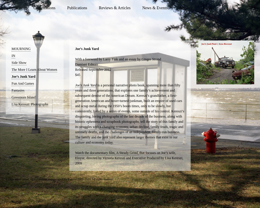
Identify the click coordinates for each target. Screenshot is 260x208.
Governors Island (24, 97)
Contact (207, 8)
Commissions (44, 8)
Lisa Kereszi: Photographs (30, 104)
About (184, 8)
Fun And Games (23, 83)
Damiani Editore (86, 64)
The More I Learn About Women (34, 70)
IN (13, 56)
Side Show (19, 63)
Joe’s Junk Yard (23, 77)
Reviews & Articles (115, 8)
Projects (15, 8)
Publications (77, 8)
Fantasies (18, 90)
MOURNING (21, 49)
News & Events (155, 8)
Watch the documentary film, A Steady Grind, (107, 153)
